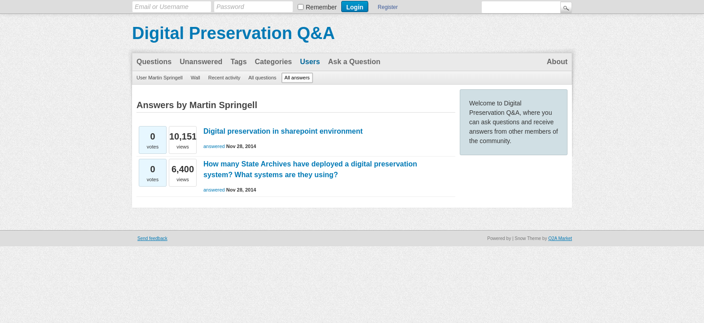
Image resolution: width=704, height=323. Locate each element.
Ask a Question (354, 61)
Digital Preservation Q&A (233, 33)
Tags (238, 61)
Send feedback (152, 238)
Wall (195, 77)
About (557, 61)
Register (388, 7)
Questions (154, 61)
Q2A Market (560, 238)
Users (310, 61)
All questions (262, 77)
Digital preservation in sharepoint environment (283, 131)
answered (214, 146)
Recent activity (224, 77)
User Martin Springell (159, 77)
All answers (297, 77)
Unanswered (201, 61)
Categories (273, 61)
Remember (321, 7)
